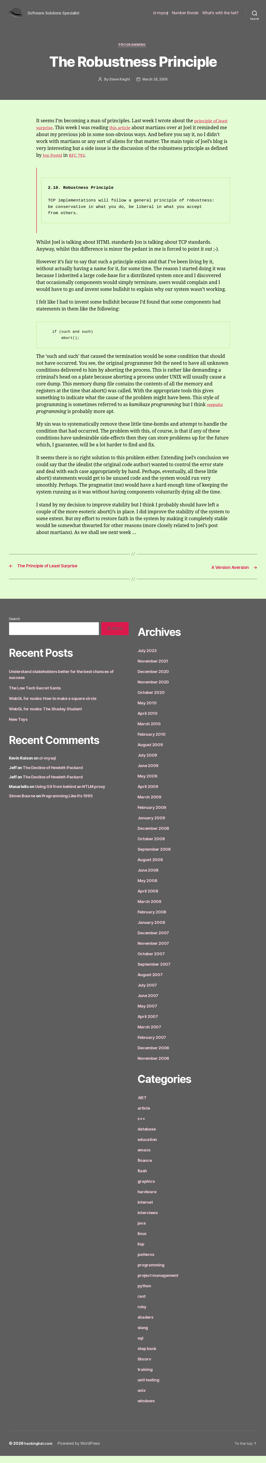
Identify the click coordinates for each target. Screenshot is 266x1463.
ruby (142, 1314)
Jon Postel (99, 163)
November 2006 (153, 1065)
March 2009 (149, 804)
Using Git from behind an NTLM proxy (70, 793)
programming (133, 52)
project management (158, 1282)
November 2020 (153, 689)
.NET (142, 1104)
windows (146, 1408)
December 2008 (153, 835)
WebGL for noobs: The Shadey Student (45, 715)
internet (145, 1209)
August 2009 (150, 752)
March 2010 (149, 731)
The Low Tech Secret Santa (35, 695)
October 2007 (151, 961)
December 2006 (153, 1055)
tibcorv (144, 1366)
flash (142, 1178)
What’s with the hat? (220, 16)
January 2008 (151, 929)
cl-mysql (160, 16)
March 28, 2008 (155, 87)
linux (142, 1240)
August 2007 (150, 981)
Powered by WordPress (82, 1450)
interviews (148, 1219)
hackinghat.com (39, 1450)
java (142, 1230)
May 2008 (147, 887)
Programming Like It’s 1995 (67, 802)
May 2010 (147, 710)
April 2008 (148, 898)
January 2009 (151, 825)
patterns (146, 1261)
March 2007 (149, 1034)
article (144, 1115)
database (147, 1136)
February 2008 (152, 919)
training (145, 1376)
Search (14, 626)
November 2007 (153, 950)
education (147, 1146)
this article (134, 135)
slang (143, 1334)
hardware (147, 1199)
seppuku (216, 412)
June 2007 (148, 1002)
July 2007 (147, 992)
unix (142, 1397)
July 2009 (147, 762)
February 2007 (152, 1044)
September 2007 (154, 971)
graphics (146, 1188)
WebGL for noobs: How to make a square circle (52, 705)
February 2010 (152, 741)
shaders (145, 1324)
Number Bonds (185, 16)
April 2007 (148, 1023)
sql (140, 1345)
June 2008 (148, 877)
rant (142, 1303)
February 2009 (152, 814)
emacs (144, 1157)
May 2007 (147, 1013)
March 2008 (149, 908)
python (144, 1293)
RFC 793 (125, 163)
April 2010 (148, 720)
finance (145, 1167)
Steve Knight (119, 87)
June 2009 (148, 772)
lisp (141, 1251)
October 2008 (151, 846)
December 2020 (153, 678)
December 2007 (153, 940)
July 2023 (147, 657)
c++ (141, 1125)
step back (147, 1355)
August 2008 (150, 866)
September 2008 (154, 856)
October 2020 (151, 699)
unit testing (148, 1387)
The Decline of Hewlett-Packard (53, 774)
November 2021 (153, 668)
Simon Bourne (22, 802)
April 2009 (148, 793)
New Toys (18, 726)
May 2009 (147, 783)
